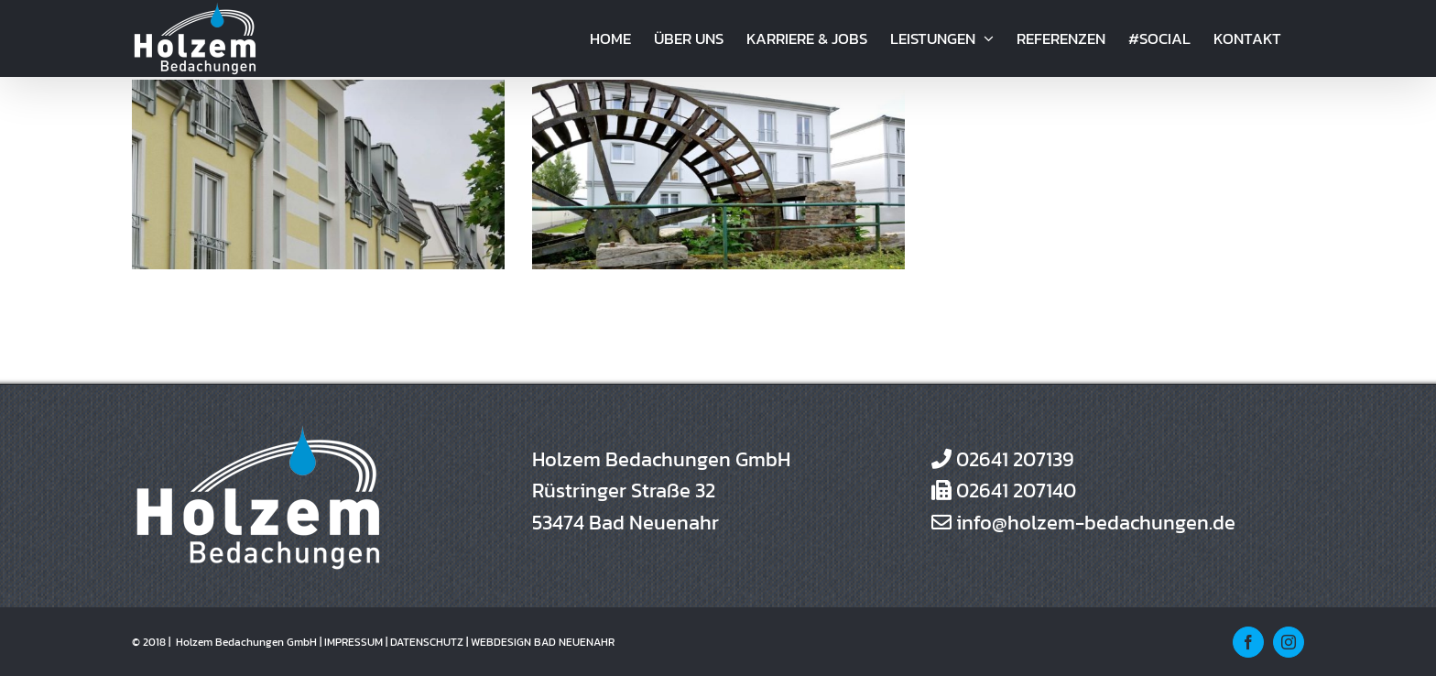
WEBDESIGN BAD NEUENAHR (543, 642)
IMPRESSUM (353, 642)
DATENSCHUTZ (426, 642)
